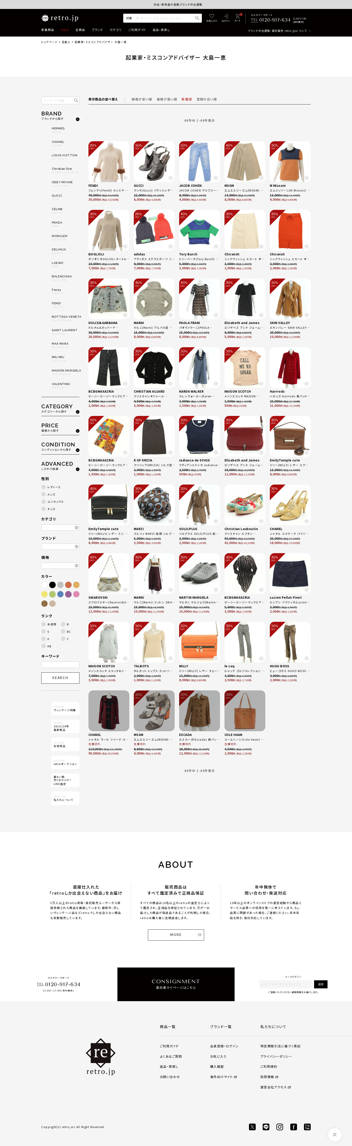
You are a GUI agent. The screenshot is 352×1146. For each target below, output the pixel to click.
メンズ (51, 494)
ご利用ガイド (137, 30)
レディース (54, 487)
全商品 (80, 30)
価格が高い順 (167, 99)
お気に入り (218, 1056)
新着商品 (47, 30)
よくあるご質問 (171, 1056)
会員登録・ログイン (224, 1046)
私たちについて (273, 1026)
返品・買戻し (161, 30)
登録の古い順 (207, 99)
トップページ (49, 42)
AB (49, 646)
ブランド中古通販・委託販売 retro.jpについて (277, 31)
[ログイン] (226, 18)
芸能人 (66, 42)
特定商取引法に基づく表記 (280, 1046)
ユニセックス (55, 501)
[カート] (237, 18)
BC (69, 631)
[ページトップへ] (334, 1135)
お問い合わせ (170, 1076)
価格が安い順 (142, 99)
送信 (320, 984)
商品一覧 (168, 1026)
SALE (65, 30)
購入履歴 (217, 1066)
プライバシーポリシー (276, 1056)
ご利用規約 (268, 1066)
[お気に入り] (211, 18)
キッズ (51, 509)
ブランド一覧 (221, 1026)
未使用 (52, 624)
